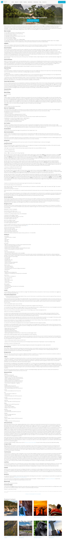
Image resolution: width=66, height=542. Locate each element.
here (27, 225)
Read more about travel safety (30, 442)
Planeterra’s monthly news (50, 478)
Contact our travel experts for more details (33, 494)
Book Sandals (62, 2)
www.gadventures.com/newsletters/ (20, 477)
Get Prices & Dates (33, 20)
